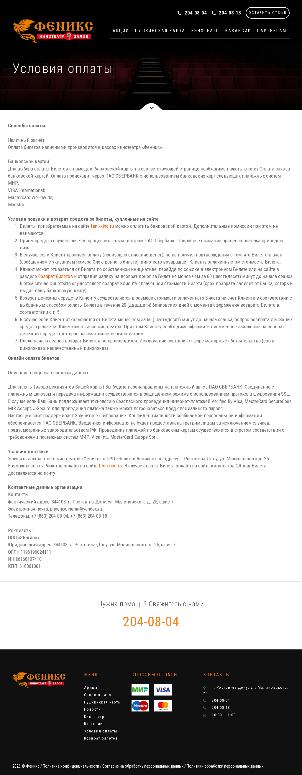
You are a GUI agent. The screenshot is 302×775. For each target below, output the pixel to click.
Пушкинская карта (160, 30)
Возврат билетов (55, 276)
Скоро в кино (97, 695)
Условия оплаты (100, 731)
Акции (121, 30)
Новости (92, 709)
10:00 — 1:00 (219, 715)
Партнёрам (272, 30)
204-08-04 (192, 13)
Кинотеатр (205, 30)
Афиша (91, 687)
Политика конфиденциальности (71, 766)
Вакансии (238, 30)
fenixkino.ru (102, 226)
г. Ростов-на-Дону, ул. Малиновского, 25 (246, 690)
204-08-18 (226, 13)
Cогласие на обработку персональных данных (142, 766)
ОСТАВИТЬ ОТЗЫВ (268, 12)
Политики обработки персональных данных (225, 766)
